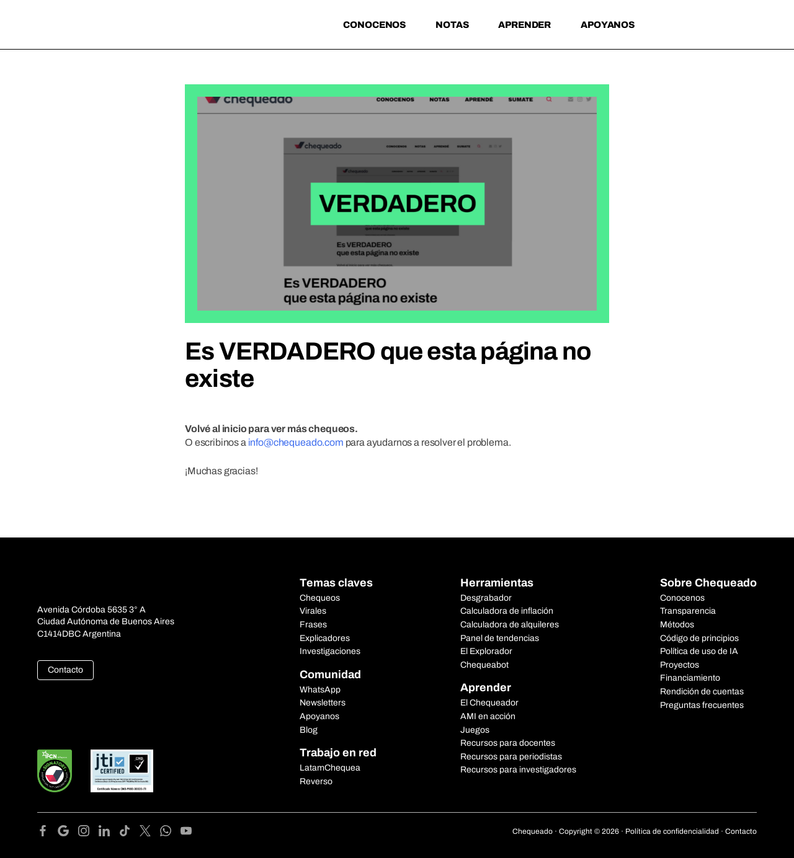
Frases (313, 624)
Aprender (524, 25)
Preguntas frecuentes (702, 705)
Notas (451, 25)
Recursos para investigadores (518, 769)
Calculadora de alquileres (509, 624)
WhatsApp (320, 689)
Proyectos (679, 665)
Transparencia (688, 611)
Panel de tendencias (499, 638)
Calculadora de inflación (506, 611)
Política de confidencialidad (672, 831)
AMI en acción (487, 716)
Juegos (474, 730)
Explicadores (325, 638)
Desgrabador (486, 598)
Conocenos (374, 25)
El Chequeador (489, 702)
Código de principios (699, 638)
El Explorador (486, 651)
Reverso (316, 781)
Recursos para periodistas (511, 756)
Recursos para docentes (507, 743)
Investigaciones (330, 651)
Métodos (677, 624)
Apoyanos (608, 25)
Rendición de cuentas (702, 691)
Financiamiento (690, 678)
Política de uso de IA (699, 651)
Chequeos (320, 598)
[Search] (670, 24)
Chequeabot (484, 665)
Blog (309, 730)
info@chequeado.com (296, 442)
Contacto (65, 669)
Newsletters (323, 702)
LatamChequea (330, 767)
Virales (313, 611)
